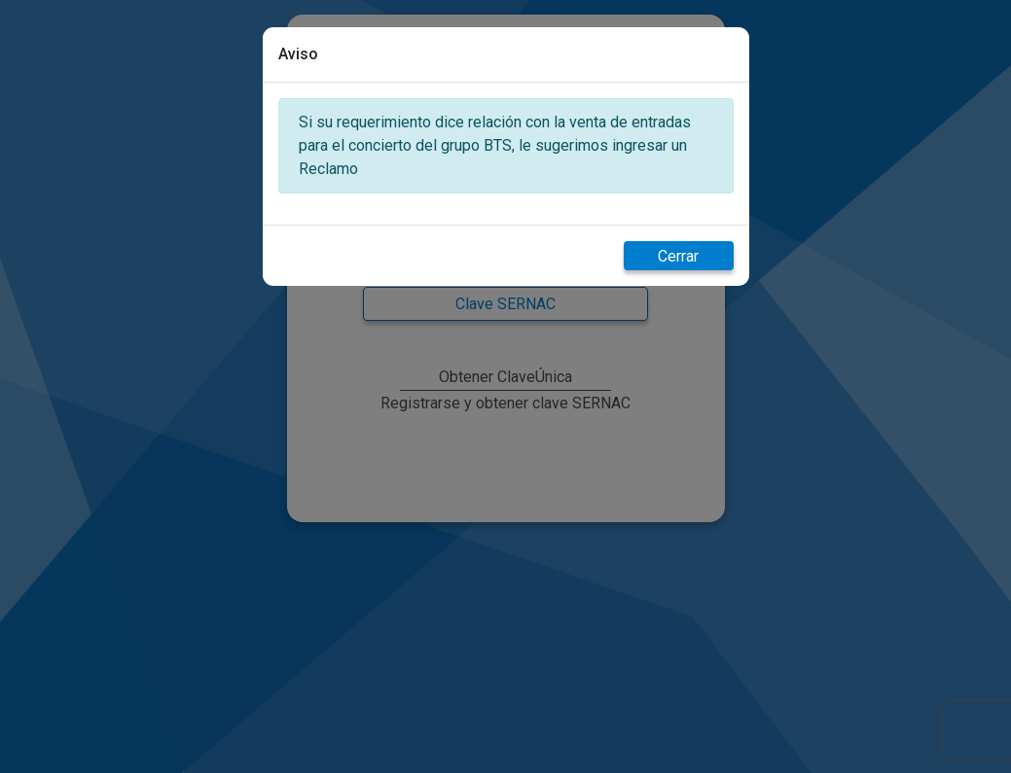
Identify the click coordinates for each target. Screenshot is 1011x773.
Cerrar (678, 256)
